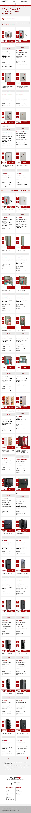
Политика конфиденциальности (10, 801)
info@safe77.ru (16, 787)
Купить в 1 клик (4, 41)
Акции (17, 792)
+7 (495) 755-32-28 (24, 1)
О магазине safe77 (9, 795)
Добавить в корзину (10, 41)
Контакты (8, 798)
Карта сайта (8, 799)
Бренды (7, 792)
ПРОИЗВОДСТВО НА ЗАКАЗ (19, 781)
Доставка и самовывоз (18, 796)
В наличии (8, 48)
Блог (7, 796)
